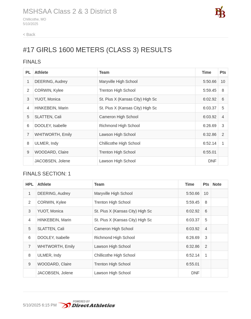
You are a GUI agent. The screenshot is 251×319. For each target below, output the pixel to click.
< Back (29, 34)
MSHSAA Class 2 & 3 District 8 (70, 11)
